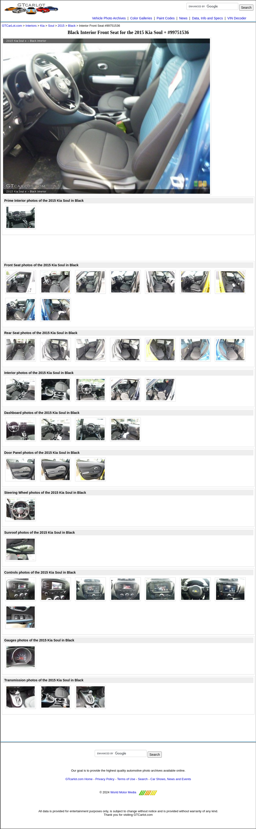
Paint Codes (166, 18)
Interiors (31, 25)
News (183, 18)
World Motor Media (123, 792)
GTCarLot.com (12, 25)
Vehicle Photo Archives (109, 18)
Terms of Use (126, 779)
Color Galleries (141, 18)
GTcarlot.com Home (79, 779)
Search (143, 779)
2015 (61, 25)
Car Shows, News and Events (170, 779)
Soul (51, 25)
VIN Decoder (236, 18)
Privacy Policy (105, 779)
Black (72, 25)
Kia (42, 25)
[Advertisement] (236, 108)
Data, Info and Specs (207, 18)
